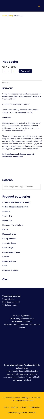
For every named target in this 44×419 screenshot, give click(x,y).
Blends (5, 229)
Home (4, 16)
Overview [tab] (6, 83)
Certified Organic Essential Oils (15, 207)
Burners (5, 257)
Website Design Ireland (17, 412)
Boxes (4, 266)
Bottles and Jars (9, 261)
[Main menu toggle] (39, 5)
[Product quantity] (9, 71)
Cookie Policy (34, 407)
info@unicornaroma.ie (25, 319)
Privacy (23, 407)
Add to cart (25, 71)
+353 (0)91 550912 (23, 316)
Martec (33, 412)
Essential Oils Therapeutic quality (16, 202)
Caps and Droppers (10, 270)
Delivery (14, 407)
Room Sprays (7, 248)
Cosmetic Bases (9, 243)
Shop (11, 16)
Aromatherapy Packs (11, 252)
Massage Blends (9, 234)
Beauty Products (9, 239)
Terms (6, 407)
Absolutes (6, 211)
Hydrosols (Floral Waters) (12, 225)
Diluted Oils (7, 220)
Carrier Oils (7, 216)
